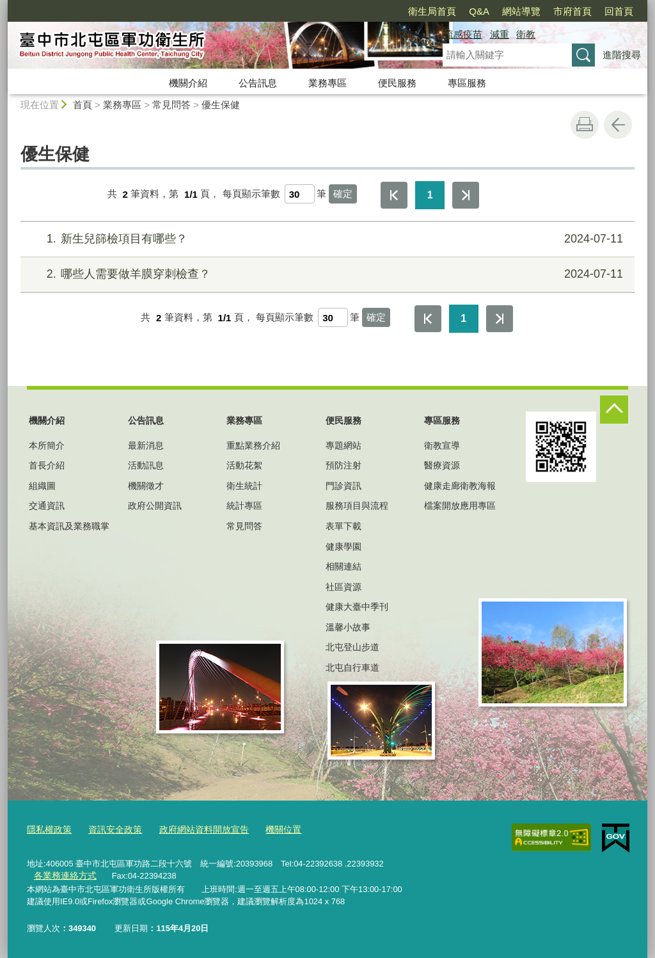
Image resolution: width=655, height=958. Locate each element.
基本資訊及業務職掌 (69, 526)
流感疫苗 (463, 34)
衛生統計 (244, 486)
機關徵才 (146, 486)
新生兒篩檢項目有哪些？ (326, 239)
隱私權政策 (47, 829)
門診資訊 (343, 486)
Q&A (479, 11)
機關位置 (268, 829)
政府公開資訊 (155, 505)
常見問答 (171, 104)
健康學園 (343, 546)
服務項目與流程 (357, 505)
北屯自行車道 (352, 667)
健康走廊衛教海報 (460, 486)
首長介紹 (47, 465)
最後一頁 (465, 195)
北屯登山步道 (352, 647)
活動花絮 (244, 465)
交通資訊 (47, 505)
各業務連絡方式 (62, 875)
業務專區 (327, 82)
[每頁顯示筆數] (300, 194)
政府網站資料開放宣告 (193, 829)
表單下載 (343, 526)
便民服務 (397, 82)
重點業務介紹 (253, 445)
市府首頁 (572, 11)
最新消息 (146, 445)
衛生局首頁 (432, 11)
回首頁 (618, 11)
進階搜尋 (622, 54)
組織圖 (42, 486)
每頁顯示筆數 (251, 194)
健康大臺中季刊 (357, 607)
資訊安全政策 (110, 829)
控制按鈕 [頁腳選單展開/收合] (614, 409)
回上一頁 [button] (618, 125)
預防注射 (343, 465)
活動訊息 (146, 465)
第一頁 (394, 195)
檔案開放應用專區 (460, 505)
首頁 (82, 104)
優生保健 (220, 104)
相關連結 (343, 566)
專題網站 (343, 445)
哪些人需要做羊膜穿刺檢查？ (326, 274)
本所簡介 (47, 445)
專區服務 (467, 82)
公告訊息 (258, 82)
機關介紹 (188, 82)
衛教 (525, 34)
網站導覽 (521, 11)
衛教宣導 (442, 445)
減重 (499, 34)
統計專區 (244, 505)
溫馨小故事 (348, 627)
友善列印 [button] (585, 125)
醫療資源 (442, 465)
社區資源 (343, 587)
